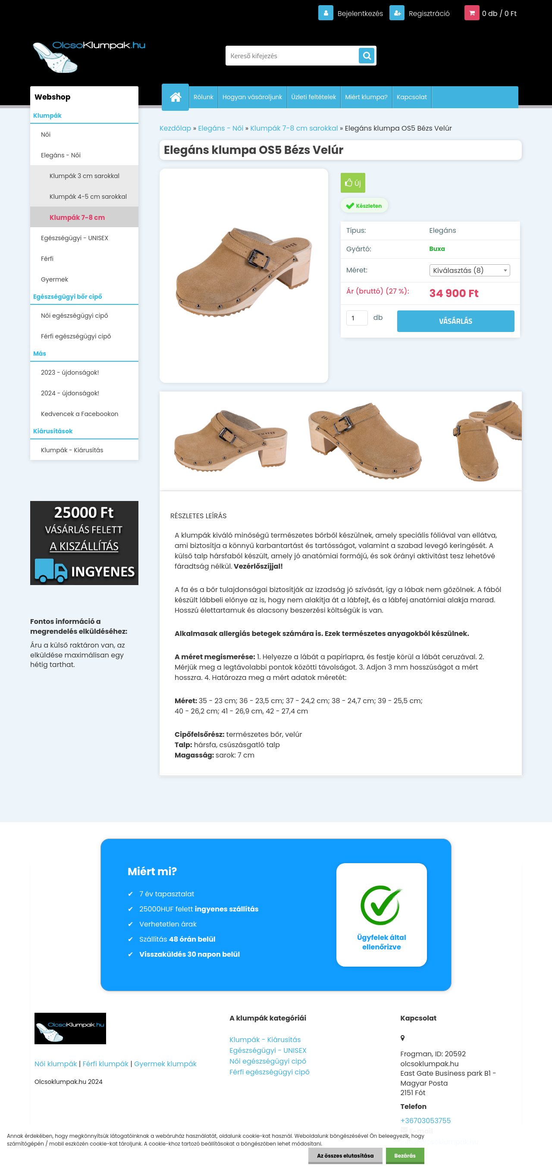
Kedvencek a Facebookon (80, 414)
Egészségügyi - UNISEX (74, 238)
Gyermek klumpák (165, 1064)
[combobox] (470, 270)
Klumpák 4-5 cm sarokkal (88, 196)
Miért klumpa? (366, 97)
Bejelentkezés (360, 14)
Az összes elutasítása (345, 1155)
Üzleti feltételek (314, 97)
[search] (366, 56)
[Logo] (89, 51)
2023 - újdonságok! (70, 372)
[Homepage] (179, 97)
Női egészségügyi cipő (74, 315)
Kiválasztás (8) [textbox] (458, 271)
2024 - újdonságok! (70, 393)
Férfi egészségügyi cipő (76, 336)
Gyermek (54, 279)
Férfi (47, 258)
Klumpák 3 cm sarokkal (84, 176)
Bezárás (405, 1155)
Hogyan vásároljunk (252, 97)
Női (45, 134)
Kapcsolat (412, 97)
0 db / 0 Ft (499, 14)
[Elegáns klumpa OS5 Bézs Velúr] (244, 276)
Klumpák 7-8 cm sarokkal (77, 220)
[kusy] (357, 318)
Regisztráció (428, 14)
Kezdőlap (175, 128)
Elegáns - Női (61, 155)
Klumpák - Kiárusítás (72, 450)
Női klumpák (55, 1064)
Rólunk (203, 97)
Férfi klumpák (106, 1064)
